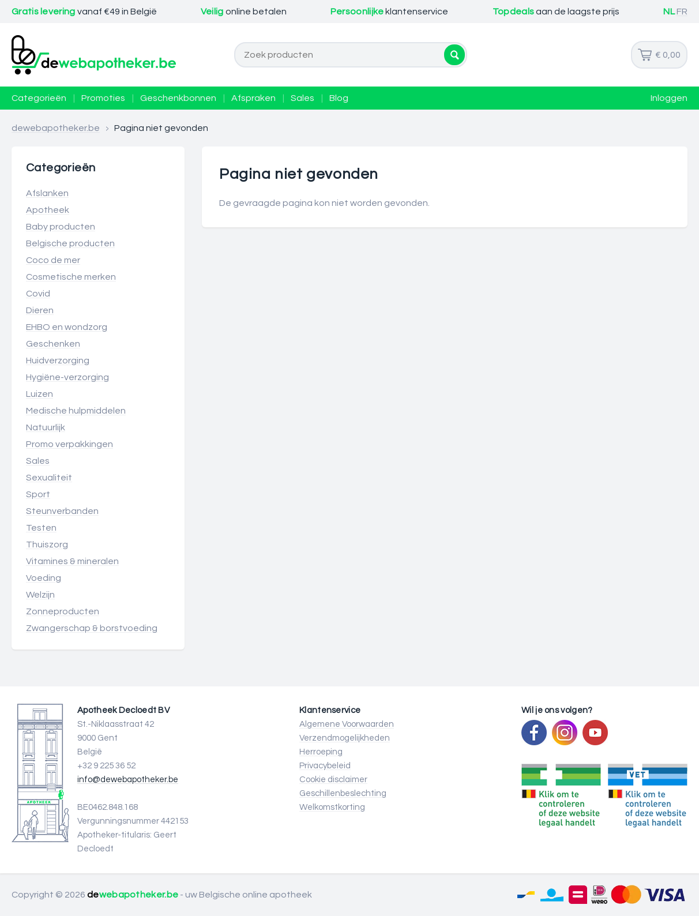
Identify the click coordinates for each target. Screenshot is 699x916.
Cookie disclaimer (333, 779)
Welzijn (40, 594)
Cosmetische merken (71, 276)
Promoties (103, 98)
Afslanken (47, 193)
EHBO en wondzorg (66, 327)
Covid (38, 293)
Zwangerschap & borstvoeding (91, 628)
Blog (338, 98)
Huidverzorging (57, 360)
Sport (38, 494)
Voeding (43, 578)
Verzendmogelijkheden (344, 738)
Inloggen (669, 98)
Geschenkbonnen (178, 98)
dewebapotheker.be (56, 128)
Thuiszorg (47, 544)
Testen (41, 527)
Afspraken (253, 98)
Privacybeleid (325, 765)
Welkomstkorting (332, 807)
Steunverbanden (62, 511)
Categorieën (39, 98)
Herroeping (321, 752)
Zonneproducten (62, 611)
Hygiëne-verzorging (67, 377)
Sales (302, 98)
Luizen (39, 394)
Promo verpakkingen (69, 444)
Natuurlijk (45, 427)
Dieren (40, 310)
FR (682, 11)
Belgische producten (70, 243)
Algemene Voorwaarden (346, 724)
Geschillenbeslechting (342, 793)
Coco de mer (53, 260)
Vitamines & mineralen (72, 561)
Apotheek (47, 210)
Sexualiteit (49, 477)
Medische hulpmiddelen (76, 410)
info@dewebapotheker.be (127, 779)
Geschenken (53, 343)
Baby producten (60, 226)
